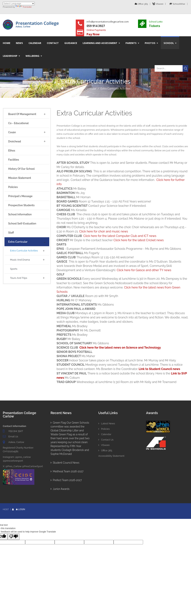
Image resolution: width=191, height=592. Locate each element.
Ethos (11, 150)
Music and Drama (20, 259)
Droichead (14, 141)
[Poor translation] (14, 536)
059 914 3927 (15, 431)
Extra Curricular (87, 88)
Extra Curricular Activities (115, 88)
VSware (104, 445)
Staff (11, 232)
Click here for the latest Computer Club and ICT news (119, 236)
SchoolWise (177, 4)
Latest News (106, 423)
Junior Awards (60, 488)
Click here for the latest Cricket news (138, 240)
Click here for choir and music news (103, 231)
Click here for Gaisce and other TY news (144, 270)
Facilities (13, 159)
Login (21, 509)
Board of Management (22, 114)
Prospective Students (21, 205)
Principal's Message (20, 196)
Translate (23, 7)
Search (185, 68)
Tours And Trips (18, 278)
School (69, 88)
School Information (20, 214)
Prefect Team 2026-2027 (66, 480)
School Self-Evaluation (22, 223)
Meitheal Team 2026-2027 (67, 471)
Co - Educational (18, 123)
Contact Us (105, 439)
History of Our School (21, 168)
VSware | (159, 4)
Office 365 (141, 4)
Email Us (13, 436)
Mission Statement (19, 177)
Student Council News (65, 462)
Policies (13, 187)
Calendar (104, 434)
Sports (13, 268)
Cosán (12, 132)
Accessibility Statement (111, 455)
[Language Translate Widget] (19, 3)
